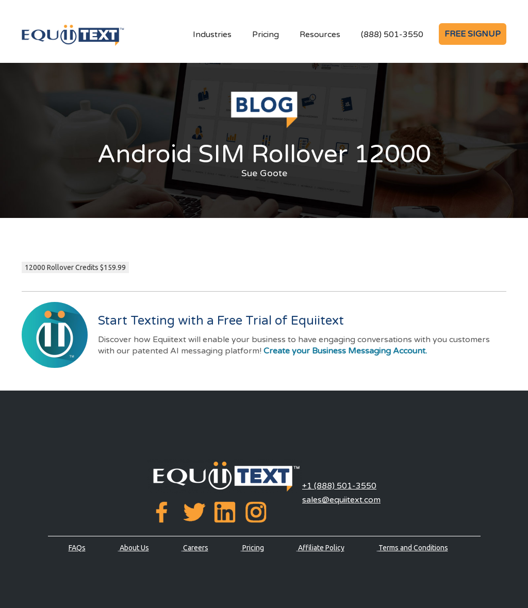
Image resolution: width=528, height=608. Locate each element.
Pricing (265, 34)
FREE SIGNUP (472, 34)
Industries (212, 34)
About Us (134, 548)
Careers (195, 548)
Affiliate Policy (321, 548)
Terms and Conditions (413, 548)
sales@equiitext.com (341, 500)
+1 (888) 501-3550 (339, 486)
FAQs (77, 548)
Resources (320, 34)
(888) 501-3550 (392, 34)
